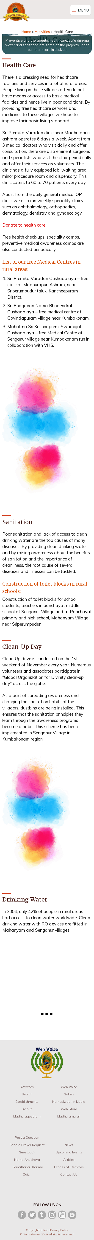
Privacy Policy (59, 1230)
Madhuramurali (68, 1116)
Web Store (69, 1109)
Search (27, 1094)
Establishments (27, 1102)
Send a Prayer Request (27, 1145)
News (69, 1145)
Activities (27, 1087)
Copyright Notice (37, 1230)
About (27, 1109)
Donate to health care (23, 225)
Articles (69, 1160)
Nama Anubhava (27, 1160)
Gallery (69, 1094)
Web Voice (69, 1087)
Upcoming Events (69, 1152)
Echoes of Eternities (69, 1167)
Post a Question (27, 1137)
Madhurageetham (27, 1116)
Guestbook (27, 1152)
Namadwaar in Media (68, 1102)
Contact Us (68, 1174)
